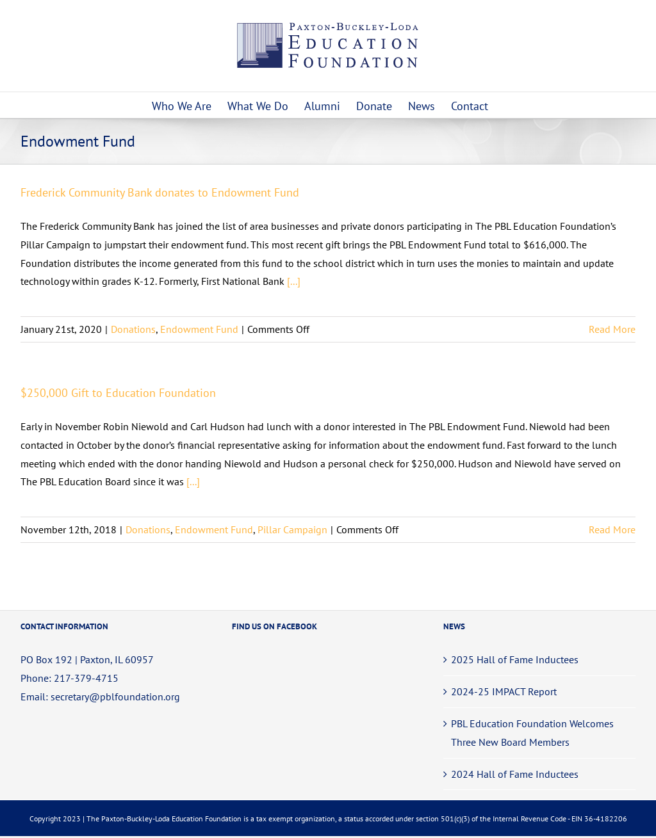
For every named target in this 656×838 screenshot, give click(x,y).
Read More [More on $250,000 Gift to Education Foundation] (612, 529)
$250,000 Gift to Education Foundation (118, 392)
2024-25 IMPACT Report (504, 691)
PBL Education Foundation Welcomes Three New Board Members (532, 732)
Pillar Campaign (292, 529)
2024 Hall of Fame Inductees (514, 774)
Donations (133, 329)
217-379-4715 (86, 678)
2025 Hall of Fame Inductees (514, 659)
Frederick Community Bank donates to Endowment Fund (159, 192)
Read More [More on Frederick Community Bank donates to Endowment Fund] (612, 329)
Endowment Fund (199, 329)
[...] (293, 281)
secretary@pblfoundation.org (115, 696)
